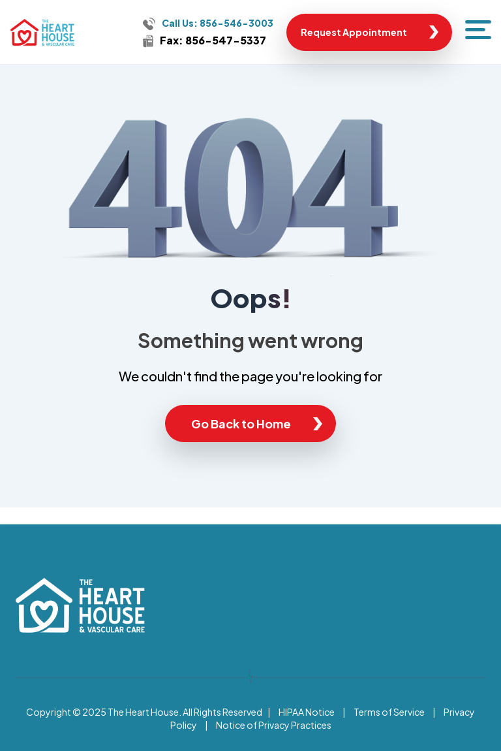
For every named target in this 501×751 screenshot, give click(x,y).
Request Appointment (354, 32)
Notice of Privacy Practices (273, 725)
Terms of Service (389, 712)
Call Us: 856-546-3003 (217, 23)
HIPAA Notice (307, 712)
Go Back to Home (241, 423)
